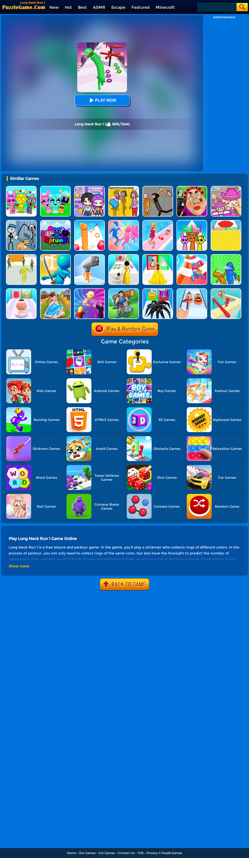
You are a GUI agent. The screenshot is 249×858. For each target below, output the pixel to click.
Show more (19, 566)
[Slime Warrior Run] (21, 256)
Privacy (152, 853)
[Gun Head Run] (89, 256)
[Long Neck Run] (89, 222)
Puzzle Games (172, 853)
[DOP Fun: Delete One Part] (123, 188)
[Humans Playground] (157, 188)
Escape (118, 7)
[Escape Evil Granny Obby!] (192, 188)
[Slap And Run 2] (226, 256)
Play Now (102, 100)
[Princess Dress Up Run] (157, 256)
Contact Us (126, 853)
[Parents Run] (89, 290)
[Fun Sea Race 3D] (226, 290)
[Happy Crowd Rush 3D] (192, 256)
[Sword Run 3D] (55, 256)
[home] (23, 7)
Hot (68, 7)
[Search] (216, 7)
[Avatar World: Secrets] (89, 188)
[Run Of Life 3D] (123, 256)
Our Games (87, 853)
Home (71, 853)
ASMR (99, 7)
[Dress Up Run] (157, 222)
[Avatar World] (226, 188)
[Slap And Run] (123, 222)
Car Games (107, 853)
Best (82, 7)
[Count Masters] (226, 222)
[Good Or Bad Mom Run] (21, 290)
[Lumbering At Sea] (123, 290)
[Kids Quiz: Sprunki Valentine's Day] (21, 188)
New (54, 7)
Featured (140, 7)
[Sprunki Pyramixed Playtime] (55, 222)
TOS (140, 853)
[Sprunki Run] (192, 222)
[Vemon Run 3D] (157, 290)
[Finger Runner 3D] (192, 290)
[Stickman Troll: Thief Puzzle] (21, 222)
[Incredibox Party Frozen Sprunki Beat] (55, 188)
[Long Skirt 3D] (55, 290)
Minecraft (165, 7)
